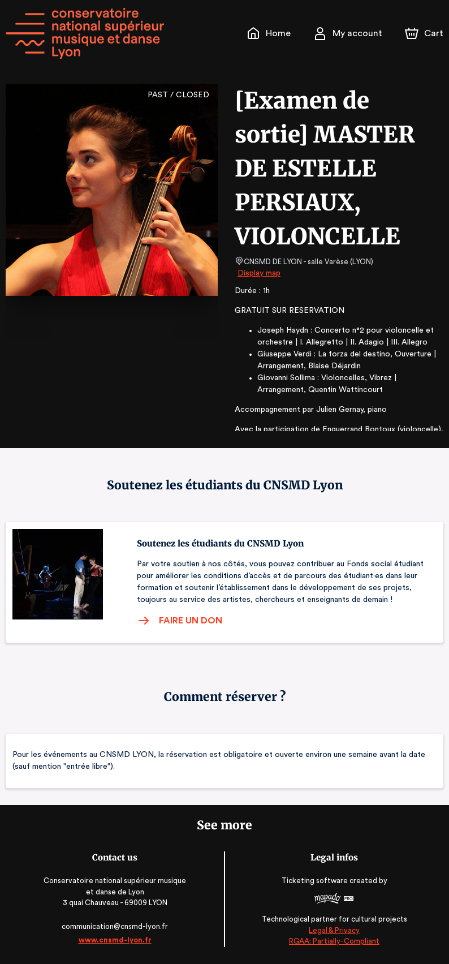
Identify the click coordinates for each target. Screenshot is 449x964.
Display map (259, 273)
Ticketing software (316, 880)
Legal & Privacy (334, 930)
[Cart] (425, 33)
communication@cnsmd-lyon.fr (115, 926)
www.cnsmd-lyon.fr (114, 940)
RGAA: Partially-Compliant (334, 941)
